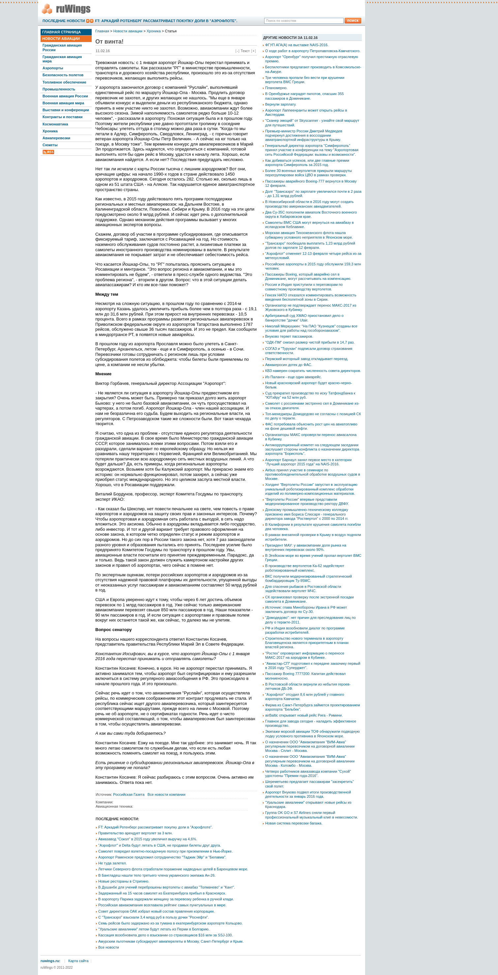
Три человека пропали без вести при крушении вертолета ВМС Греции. (304, 80)
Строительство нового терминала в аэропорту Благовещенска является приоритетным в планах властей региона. (307, 642)
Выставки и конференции (66, 110)
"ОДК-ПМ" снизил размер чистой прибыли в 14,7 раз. (310, 342)
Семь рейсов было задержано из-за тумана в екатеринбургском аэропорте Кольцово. (170, 923)
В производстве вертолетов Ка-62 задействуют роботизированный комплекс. (304, 568)
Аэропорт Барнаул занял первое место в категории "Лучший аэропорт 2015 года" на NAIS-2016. (308, 462)
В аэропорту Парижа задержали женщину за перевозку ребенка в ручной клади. (166, 899)
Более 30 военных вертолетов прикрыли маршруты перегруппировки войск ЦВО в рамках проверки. (308, 173)
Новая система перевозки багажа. (294, 823)
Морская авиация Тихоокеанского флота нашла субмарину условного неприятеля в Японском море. (309, 235)
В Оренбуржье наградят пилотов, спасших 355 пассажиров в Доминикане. (304, 96)
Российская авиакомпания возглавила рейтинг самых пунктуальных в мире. (162, 905)
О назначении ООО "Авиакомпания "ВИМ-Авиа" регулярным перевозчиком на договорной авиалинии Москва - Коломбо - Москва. (310, 761)
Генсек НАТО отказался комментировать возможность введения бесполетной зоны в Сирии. (311, 297)
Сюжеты (50, 145)
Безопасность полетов (63, 75)
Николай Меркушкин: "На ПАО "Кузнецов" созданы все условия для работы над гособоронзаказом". (311, 328)
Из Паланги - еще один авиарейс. (293, 377)
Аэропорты (53, 68)
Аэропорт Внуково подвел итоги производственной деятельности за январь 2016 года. (308, 794)
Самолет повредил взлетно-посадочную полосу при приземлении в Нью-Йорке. (165, 851)
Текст (245, 51)
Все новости (108, 947)
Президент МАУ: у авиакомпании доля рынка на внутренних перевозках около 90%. (305, 547)
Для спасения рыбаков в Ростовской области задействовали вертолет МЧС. (303, 589)
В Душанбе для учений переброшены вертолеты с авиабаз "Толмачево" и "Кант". (166, 887)
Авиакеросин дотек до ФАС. (288, 365)
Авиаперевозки (56, 138)
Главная (102, 31)
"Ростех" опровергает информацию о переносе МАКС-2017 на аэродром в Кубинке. (304, 655)
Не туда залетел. (112, 863)
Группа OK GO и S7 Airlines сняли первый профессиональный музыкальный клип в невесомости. (311, 815)
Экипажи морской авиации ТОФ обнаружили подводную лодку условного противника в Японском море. (312, 733)
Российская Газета (128, 794)
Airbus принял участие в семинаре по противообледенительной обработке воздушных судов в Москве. (312, 474)
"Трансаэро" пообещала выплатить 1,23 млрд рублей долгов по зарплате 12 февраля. (310, 245)
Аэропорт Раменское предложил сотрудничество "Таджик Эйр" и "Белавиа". (162, 857)
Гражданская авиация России (62, 47)
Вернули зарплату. (280, 104)
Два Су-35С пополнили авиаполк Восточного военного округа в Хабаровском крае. (311, 214)
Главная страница (61, 32)
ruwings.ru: (50, 961)
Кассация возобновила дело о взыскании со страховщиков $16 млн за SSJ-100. (165, 935)
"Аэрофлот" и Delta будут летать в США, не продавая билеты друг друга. (159, 845)
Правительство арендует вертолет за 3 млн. (135, 833)
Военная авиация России (65, 96)
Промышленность (59, 89)
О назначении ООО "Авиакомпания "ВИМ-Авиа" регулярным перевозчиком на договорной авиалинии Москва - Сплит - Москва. (310, 746)
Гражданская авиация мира (62, 59)
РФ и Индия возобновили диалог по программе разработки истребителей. (305, 630)
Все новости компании (166, 794)
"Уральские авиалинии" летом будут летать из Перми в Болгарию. (153, 929)
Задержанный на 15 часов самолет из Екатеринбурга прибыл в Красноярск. (162, 893)
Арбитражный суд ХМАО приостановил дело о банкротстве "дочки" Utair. (304, 318)
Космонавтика (55, 124)
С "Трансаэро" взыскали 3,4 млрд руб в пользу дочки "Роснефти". (153, 917)
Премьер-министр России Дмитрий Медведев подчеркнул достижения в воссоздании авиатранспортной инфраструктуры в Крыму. (303, 135)
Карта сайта (78, 961)
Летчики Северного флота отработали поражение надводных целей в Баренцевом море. (173, 869)
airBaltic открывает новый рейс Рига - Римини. (304, 715)
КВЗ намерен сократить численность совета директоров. (313, 371)
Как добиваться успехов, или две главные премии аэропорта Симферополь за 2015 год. (307, 162)
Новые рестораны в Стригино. (123, 881)
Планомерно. (276, 88)
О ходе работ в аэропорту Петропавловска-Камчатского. (312, 51)
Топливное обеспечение (64, 82)
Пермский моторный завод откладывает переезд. (306, 359)
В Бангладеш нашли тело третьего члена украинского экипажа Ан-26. (157, 875)
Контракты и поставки (62, 117)
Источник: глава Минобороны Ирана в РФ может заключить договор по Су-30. (306, 609)
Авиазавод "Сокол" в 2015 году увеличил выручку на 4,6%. (147, 839)
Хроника (50, 131)
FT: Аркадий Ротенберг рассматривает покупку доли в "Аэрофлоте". (166, 21)
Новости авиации (61, 39)
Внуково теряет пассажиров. (289, 336)
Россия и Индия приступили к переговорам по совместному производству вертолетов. (304, 287)
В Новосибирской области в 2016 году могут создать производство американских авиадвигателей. (309, 204)
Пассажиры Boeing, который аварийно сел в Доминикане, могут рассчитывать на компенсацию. (308, 276)
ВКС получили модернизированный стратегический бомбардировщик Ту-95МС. (308, 578)
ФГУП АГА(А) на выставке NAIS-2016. (296, 45)
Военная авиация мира (63, 103)
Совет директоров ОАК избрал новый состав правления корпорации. (156, 911)
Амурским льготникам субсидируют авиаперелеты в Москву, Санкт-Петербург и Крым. (170, 941)
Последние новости (64, 21)
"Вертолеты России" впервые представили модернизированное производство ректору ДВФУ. (307, 501)
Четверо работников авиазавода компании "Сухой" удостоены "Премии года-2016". (308, 773)
